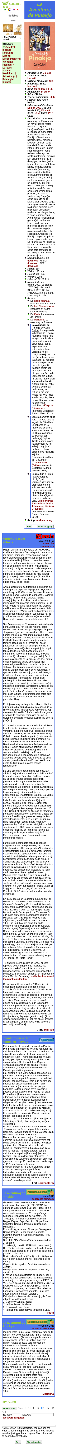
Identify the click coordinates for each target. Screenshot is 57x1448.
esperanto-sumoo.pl (43, 1199)
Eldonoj (7, 56)
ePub (37, 113)
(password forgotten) (13, 1417)
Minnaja (49, 1029)
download (32, 260)
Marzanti (32, 86)
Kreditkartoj (9, 73)
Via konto (8, 61)
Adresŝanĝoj (10, 76)
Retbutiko (8, 53)
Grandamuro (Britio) (39, 463)
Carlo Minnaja (41, 301)
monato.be (48, 543)
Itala (51, 81)
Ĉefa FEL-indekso (9, 48)
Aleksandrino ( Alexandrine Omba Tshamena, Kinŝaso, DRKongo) (43, 505)
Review (31, 298)
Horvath (31, 78)
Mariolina (39, 319)
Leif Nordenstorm (44, 306)
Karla (37, 314)
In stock (45, 91)
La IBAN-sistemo (8, 69)
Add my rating (44, 520)
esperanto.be (47, 546)
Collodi (47, 73)
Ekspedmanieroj (12, 59)
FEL (50, 89)
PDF (50, 113)
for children (40, 89)
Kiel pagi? (8, 64)
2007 (52, 97)
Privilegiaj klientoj (8, 80)
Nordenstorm (46, 1183)
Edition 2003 (34, 108)
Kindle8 (45, 110)
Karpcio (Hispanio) (42, 406)
